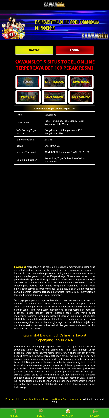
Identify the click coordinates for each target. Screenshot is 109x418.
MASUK (13, 413)
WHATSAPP (68, 413)
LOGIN (74, 50)
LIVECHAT (95, 413)
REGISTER (41, 413)
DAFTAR (34, 50)
